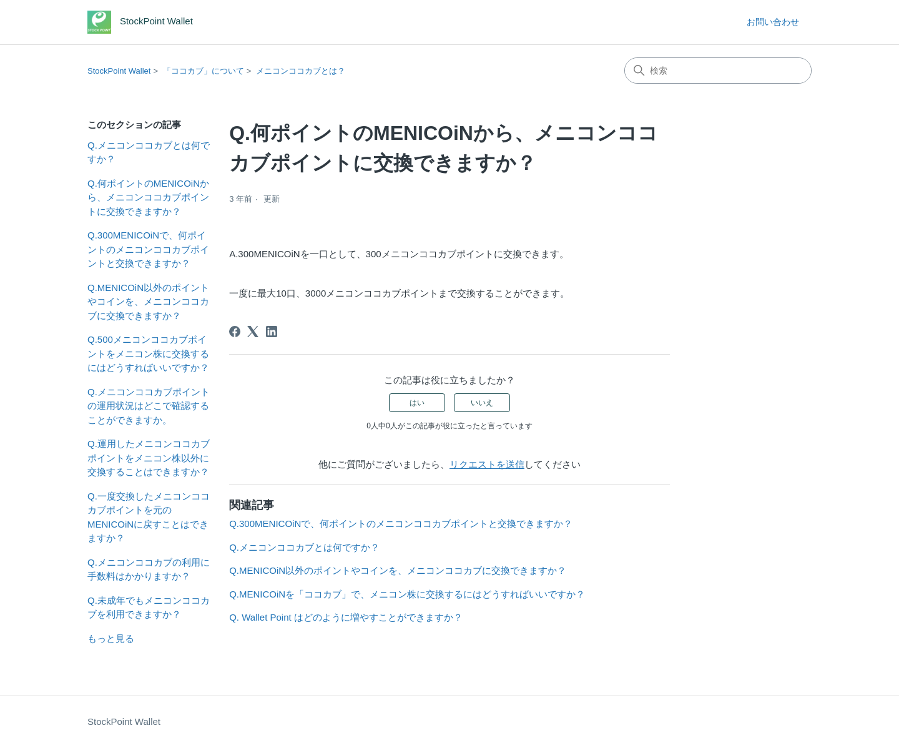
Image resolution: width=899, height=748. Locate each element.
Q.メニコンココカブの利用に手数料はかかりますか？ (148, 569)
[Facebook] (234, 331)
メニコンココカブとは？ (300, 71)
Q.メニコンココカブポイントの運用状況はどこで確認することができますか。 (148, 405)
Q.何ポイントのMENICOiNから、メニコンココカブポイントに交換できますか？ (148, 197)
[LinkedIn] (271, 331)
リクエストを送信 (487, 464)
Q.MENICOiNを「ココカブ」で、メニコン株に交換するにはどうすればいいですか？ (407, 594)
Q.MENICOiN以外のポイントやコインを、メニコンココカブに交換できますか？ (148, 301)
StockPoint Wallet (118, 71)
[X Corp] (252, 331)
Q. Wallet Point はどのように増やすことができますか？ (346, 617)
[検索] (718, 70)
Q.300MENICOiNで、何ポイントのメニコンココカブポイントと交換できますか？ (148, 249)
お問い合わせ (773, 22)
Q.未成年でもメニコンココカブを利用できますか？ (148, 607)
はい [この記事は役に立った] (417, 402)
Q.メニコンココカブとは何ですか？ (148, 152)
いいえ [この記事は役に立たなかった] (482, 402)
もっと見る (110, 638)
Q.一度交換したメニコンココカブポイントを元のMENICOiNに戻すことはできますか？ (148, 517)
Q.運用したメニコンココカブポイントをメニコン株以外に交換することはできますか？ (148, 457)
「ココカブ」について (203, 71)
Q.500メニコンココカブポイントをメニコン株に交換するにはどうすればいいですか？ (148, 353)
